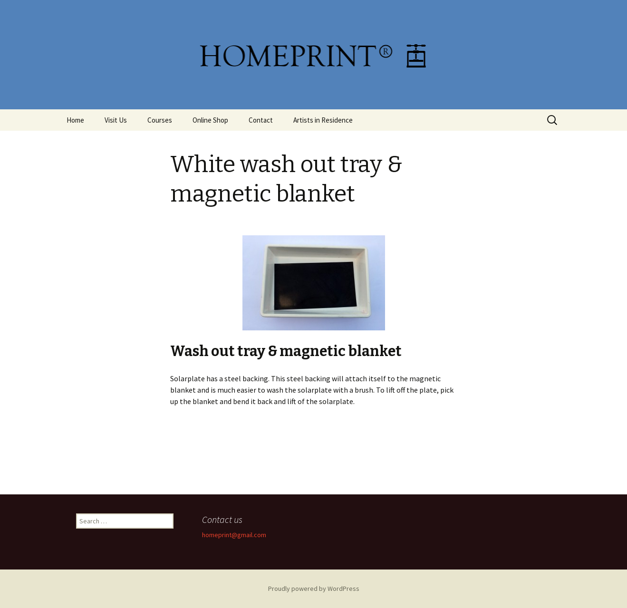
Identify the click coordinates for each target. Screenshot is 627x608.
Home (75, 120)
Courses (159, 120)
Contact (261, 120)
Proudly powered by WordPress (313, 588)
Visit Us (116, 120)
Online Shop (210, 120)
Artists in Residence (323, 120)
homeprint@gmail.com (234, 535)
